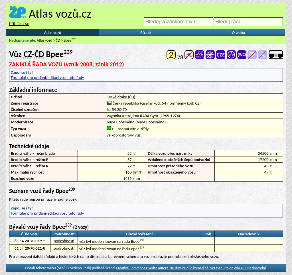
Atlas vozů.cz (60, 13)
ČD (58, 40)
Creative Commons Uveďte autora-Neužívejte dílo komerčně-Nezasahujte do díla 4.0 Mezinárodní (191, 268)
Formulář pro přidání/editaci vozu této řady (47, 77)
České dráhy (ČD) (121, 96)
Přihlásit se (19, 23)
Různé (145, 32)
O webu (238, 32)
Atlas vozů (52, 32)
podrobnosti (64, 240)
